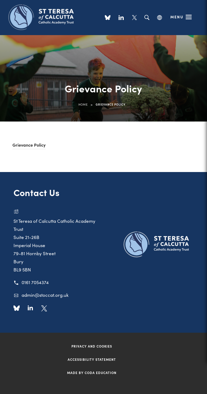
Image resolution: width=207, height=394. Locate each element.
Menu (177, 16)
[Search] (147, 17)
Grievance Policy (29, 145)
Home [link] (83, 104)
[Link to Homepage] (43, 16)
